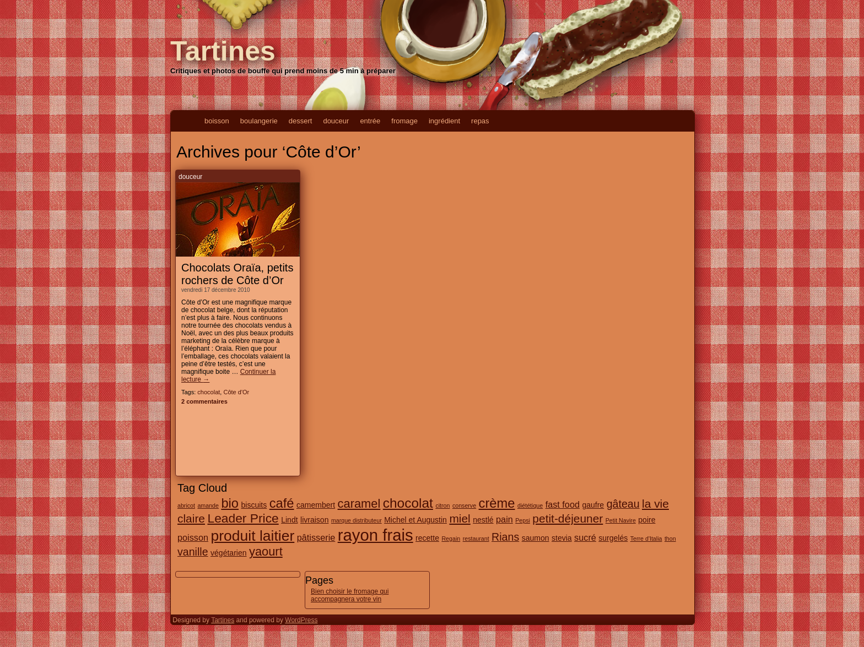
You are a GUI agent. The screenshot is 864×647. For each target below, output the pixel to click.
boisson (216, 121)
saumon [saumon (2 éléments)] (535, 538)
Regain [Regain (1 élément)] (450, 538)
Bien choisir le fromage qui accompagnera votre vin (349, 595)
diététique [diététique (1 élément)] (530, 505)
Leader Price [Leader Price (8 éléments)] (242, 518)
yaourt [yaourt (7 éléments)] (266, 551)
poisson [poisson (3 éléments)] (192, 537)
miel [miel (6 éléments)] (459, 518)
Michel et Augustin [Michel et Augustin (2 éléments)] (415, 519)
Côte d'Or (236, 392)
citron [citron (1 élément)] (442, 505)
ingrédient (444, 121)
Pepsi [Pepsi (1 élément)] (522, 520)
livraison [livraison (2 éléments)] (314, 519)
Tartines (223, 51)
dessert (300, 121)
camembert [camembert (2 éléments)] (315, 505)
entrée (370, 121)
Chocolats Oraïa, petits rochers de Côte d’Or (237, 274)
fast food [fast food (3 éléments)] (563, 504)
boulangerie (259, 121)
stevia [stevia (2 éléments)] (562, 538)
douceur (336, 121)
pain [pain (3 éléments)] (504, 519)
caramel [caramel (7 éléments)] (359, 503)
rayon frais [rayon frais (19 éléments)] (375, 535)
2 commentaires (204, 401)
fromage (404, 121)
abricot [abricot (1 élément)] (186, 505)
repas (480, 121)
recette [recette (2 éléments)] (427, 538)
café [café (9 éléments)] (281, 503)
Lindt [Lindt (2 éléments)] (289, 519)
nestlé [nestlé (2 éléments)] (483, 519)
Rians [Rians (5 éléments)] (505, 537)
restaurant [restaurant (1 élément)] (476, 538)
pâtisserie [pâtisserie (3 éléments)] (316, 537)
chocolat (208, 392)
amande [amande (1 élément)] (208, 505)
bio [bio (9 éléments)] (230, 503)
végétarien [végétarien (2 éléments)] (228, 552)
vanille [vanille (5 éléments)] (192, 552)
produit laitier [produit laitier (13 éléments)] (252, 536)
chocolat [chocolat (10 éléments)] (408, 503)
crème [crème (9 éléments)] (497, 503)
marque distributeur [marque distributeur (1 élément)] (356, 520)
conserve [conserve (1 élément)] (464, 505)
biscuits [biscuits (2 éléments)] (254, 505)
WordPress (301, 620)
